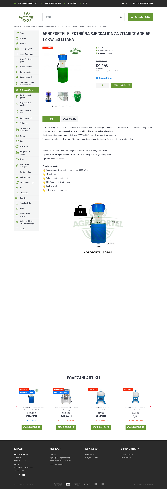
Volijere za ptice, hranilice (22, 104)
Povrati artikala (126, 458)
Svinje (19, 159)
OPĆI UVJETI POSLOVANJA (60, 461)
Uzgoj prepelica (22, 172)
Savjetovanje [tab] (69, 119)
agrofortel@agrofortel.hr (23, 467)
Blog (83, 3)
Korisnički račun (91, 454)
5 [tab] (66, 106)
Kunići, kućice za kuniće (22, 111)
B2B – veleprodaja (56, 464)
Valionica (20, 38)
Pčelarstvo (20, 123)
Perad (19, 33)
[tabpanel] (48, 96)
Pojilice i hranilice (23, 67)
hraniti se (20, 43)
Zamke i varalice (22, 72)
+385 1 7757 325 (20, 471)
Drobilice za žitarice (29, 26)
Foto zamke (21, 193)
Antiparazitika (22, 177)
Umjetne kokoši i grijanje (22, 96)
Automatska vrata (23, 54)
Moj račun (70, 3)
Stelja (19, 208)
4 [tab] (63, 106)
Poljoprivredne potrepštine (22, 129)
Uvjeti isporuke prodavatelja (60, 458)
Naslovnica (17, 26)
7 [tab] (73, 106)
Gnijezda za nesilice (24, 77)
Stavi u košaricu (121, 85)
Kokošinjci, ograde (23, 49)
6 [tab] (70, 106)
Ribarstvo (20, 198)
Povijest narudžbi (91, 458)
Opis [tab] (51, 119)
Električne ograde (23, 118)
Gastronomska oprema (22, 215)
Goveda (19, 136)
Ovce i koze (21, 146)
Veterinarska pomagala (21, 165)
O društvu (53, 454)
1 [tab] (52, 106)
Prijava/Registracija (141, 3)
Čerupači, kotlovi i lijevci (23, 60)
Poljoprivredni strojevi (22, 152)
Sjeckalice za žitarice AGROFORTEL (48, 26)
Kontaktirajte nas (50, 3)
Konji (18, 141)
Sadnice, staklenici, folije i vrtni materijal (24, 222)
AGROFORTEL (109, 51)
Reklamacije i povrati (25, 3)
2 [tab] (56, 106)
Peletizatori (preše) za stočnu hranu (24, 83)
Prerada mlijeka (22, 203)
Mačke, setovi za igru (24, 182)
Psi (18, 187)
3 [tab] (59, 106)
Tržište (19, 229)
